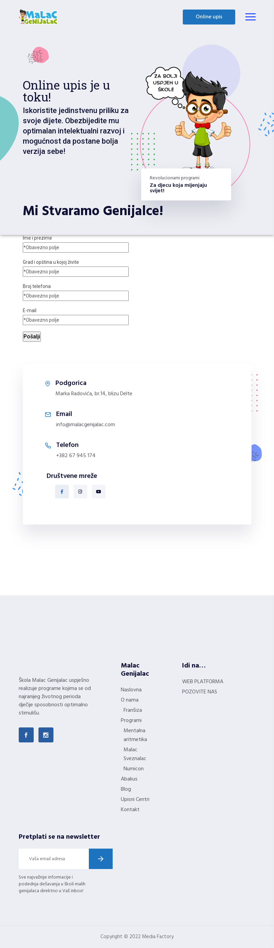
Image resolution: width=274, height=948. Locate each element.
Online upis (209, 17)
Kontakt (130, 809)
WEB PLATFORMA (202, 681)
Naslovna (131, 690)
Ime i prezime (76, 242)
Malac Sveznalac (135, 754)
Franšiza (133, 710)
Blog (126, 789)
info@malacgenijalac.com (85, 424)
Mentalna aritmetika (135, 735)
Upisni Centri (135, 799)
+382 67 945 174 (76, 455)
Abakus (129, 779)
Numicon (134, 769)
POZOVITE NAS (199, 692)
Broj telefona (76, 291)
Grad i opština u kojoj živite (76, 266)
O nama (130, 700)
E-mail (76, 315)
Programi (131, 720)
